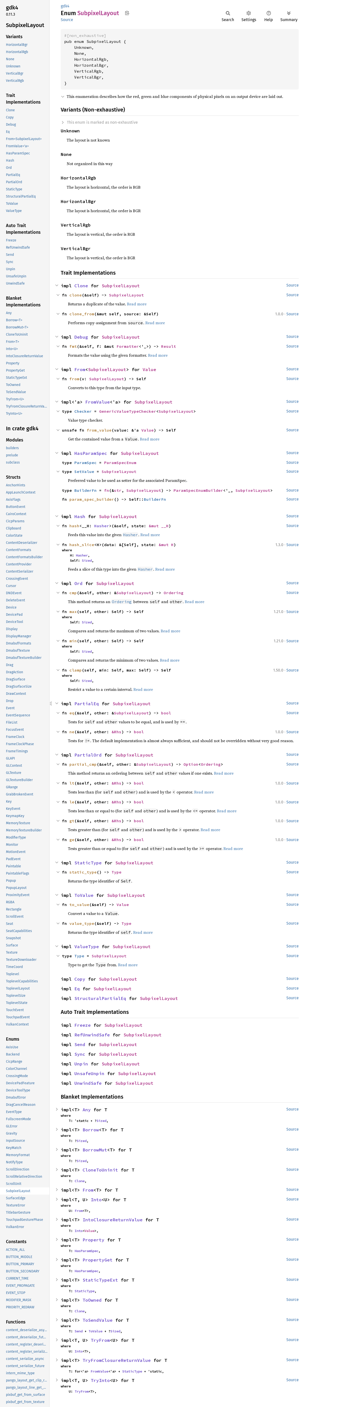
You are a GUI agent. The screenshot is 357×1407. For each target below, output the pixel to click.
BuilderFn (85, 490)
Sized (87, 560)
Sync (79, 1054)
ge (71, 839)
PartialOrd (88, 755)
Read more (137, 304)
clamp (75, 670)
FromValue (97, 402)
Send (79, 1044)
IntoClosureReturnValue (113, 1220)
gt (71, 820)
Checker (83, 411)
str (117, 490)
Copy (79, 979)
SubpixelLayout (121, 286)
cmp (73, 592)
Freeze (82, 1025)
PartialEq (86, 703)
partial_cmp (83, 764)
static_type (83, 872)
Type (116, 872)
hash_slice (81, 544)
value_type (81, 923)
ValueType (86, 946)
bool (166, 712)
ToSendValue (98, 1320)
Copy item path (127, 13)
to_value (79, 904)
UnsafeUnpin (89, 1073)
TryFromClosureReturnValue (117, 1360)
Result (168, 346)
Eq (77, 989)
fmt (73, 346)
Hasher (101, 525)
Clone (81, 286)
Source (67, 19)
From (79, 369)
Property (93, 1240)
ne (71, 731)
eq (71, 712)
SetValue (84, 471)
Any (87, 1110)
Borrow (91, 1130)
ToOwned (92, 1300)
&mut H (166, 544)
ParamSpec (85, 462)
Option (190, 764)
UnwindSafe (88, 1083)
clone (75, 295)
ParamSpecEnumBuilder (198, 490)
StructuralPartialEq (100, 998)
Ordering (173, 592)
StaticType (88, 863)
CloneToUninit (100, 1170)
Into (96, 1199)
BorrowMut (95, 1150)
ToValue (83, 895)
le (71, 801)
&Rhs (116, 731)
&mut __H (159, 525)
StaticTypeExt (100, 1280)
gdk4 (65, 6)
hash (74, 525)
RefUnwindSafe (92, 1035)
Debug (81, 337)
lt (71, 783)
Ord (78, 583)
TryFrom (100, 1340)
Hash (79, 516)
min (73, 640)
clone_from (81, 313)
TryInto (100, 1380)
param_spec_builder (91, 499)
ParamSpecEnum (120, 462)
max (73, 611)
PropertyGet (98, 1260)
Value (149, 369)
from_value (99, 430)
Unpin (81, 1064)
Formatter (128, 346)
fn (106, 490)
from (74, 378)
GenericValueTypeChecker (127, 411)
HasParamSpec (90, 453)
